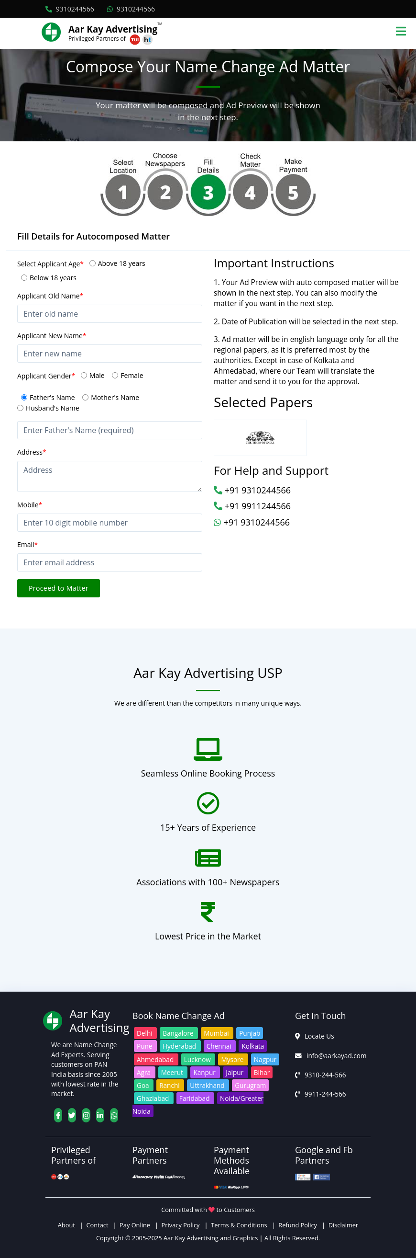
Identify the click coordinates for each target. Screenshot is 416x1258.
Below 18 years (53, 277)
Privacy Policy (181, 1225)
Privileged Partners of (97, 38)
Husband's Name (52, 407)
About (68, 1225)
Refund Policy (297, 1225)
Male (97, 375)
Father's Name (52, 397)
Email (27, 544)
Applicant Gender (46, 375)
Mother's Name (115, 397)
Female (131, 375)
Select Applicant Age (50, 263)
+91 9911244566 (252, 506)
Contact (97, 1225)
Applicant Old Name (50, 295)
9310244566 (69, 8)
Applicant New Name (52, 335)
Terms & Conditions (239, 1225)
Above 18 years (121, 263)
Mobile (29, 504)
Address (31, 452)
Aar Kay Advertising (112, 29)
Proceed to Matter (58, 588)
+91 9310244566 (252, 490)
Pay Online (135, 1225)
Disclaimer (343, 1225)
